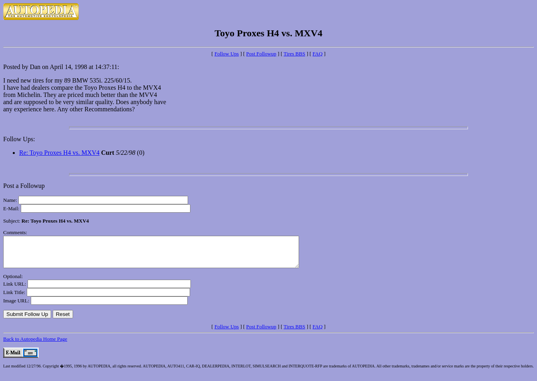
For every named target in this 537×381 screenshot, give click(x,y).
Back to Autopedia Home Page (35, 345)
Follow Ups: (19, 139)
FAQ (318, 54)
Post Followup (261, 54)
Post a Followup (24, 185)
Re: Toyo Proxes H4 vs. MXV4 (59, 152)
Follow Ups (226, 54)
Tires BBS (294, 54)
